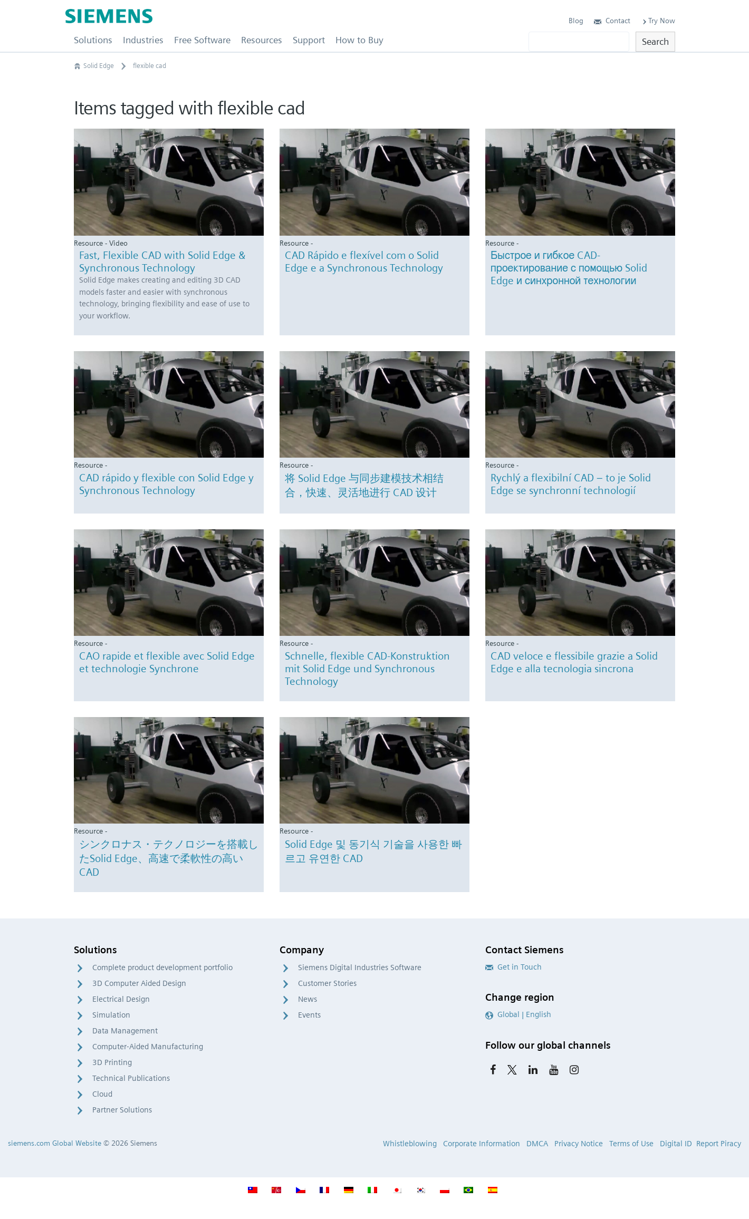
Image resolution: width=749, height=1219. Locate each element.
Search (655, 41)
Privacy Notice (578, 1143)
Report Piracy (718, 1143)
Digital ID (676, 1143)
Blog (576, 20)
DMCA (537, 1143)
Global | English (518, 1014)
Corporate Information (481, 1143)
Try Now (658, 20)
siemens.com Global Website (54, 1143)
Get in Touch (513, 967)
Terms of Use (631, 1143)
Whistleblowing (410, 1143)
